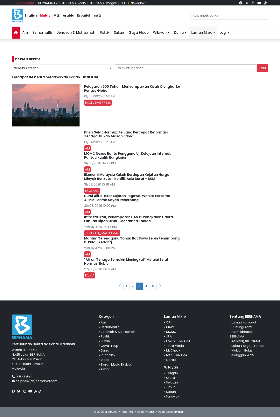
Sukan (119, 32)
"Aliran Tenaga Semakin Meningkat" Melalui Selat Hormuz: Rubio (126, 261)
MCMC (171, 332)
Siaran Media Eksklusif (117, 364)
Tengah (172, 373)
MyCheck (173, 350)
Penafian (127, 412)
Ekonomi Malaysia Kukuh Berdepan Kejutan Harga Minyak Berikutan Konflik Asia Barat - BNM (126, 176)
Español (83, 15)
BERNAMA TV (48, 3)
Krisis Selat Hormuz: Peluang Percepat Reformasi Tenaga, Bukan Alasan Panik (126, 134)
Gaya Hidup (139, 32)
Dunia (179, 32)
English (31, 15)
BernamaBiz (42, 32)
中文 (56, 15)
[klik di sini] (24, 376)
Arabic (68, 15)
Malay (45, 15)
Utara (170, 377)
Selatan (172, 382)
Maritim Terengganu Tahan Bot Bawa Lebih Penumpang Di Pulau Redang (132, 240)
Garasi (171, 360)
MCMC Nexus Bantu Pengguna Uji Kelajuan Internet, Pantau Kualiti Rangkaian (128, 155)
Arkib (105, 369)
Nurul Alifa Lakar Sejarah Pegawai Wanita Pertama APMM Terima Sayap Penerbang (127, 197)
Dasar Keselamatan (171, 412)
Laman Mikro (201, 32)
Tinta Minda (175, 346)
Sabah (171, 392)
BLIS (124, 3)
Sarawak (172, 396)
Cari (263, 68)
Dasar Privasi (145, 412)
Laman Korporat (243, 322)
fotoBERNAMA (176, 355)
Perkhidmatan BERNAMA (241, 334)
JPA (169, 336)
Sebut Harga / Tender (248, 346)
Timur (170, 387)
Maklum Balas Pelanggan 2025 (241, 352)
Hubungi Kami (241, 327)
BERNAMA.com (23, 3)
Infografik (108, 355)
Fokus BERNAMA (178, 341)
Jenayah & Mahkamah (76, 32)
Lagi (223, 32)
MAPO (170, 327)
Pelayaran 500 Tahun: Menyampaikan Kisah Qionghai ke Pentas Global (132, 88)
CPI (168, 322)
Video (105, 360)
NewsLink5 (138, 3)
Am (25, 32)
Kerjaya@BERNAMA (246, 341)
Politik (104, 32)
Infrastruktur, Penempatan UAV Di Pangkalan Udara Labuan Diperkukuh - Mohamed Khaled (128, 219)
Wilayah (160, 32)
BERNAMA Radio (74, 3)
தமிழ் (97, 15)
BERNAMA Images (103, 3)
